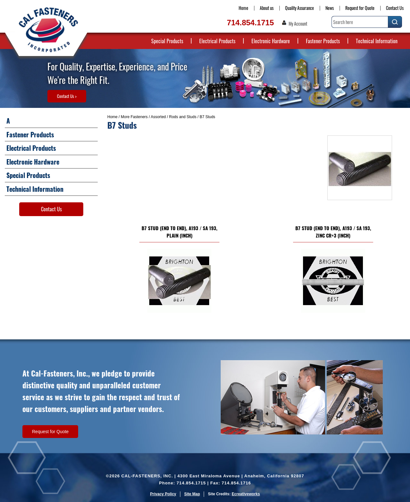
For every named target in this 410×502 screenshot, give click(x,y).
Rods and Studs (182, 117)
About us (267, 7)
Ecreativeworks (246, 494)
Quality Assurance (299, 7)
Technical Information (377, 41)
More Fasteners (134, 117)
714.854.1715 (250, 22)
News (329, 7)
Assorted (158, 117)
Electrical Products (217, 41)
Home (243, 7)
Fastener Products (323, 41)
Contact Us (395, 7)
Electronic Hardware (270, 41)
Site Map (192, 494)
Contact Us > (67, 96)
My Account (298, 23)
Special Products (167, 41)
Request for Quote (359, 7)
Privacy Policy (163, 494)
